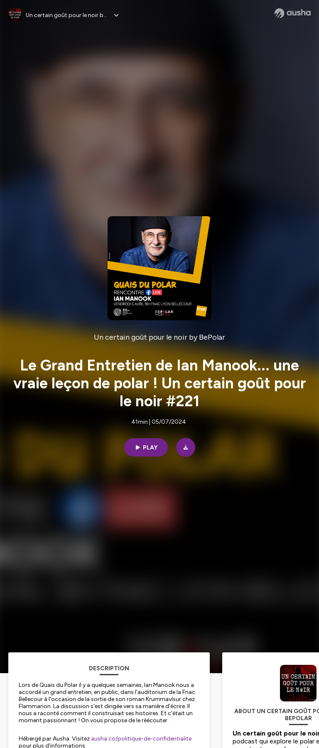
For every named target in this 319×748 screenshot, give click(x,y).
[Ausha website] (293, 13)
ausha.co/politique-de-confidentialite (141, 738)
